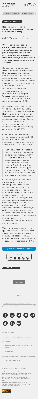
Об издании (9, 332)
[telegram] (32, 315)
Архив (7, 341)
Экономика (8, 6)
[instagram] (12, 315)
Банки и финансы (11, 13)
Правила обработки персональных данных (18, 346)
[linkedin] (12, 323)
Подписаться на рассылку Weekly (17, 303)
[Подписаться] (34, 305)
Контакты (9, 352)
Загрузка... (19, 282)
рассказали (29, 58)
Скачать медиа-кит (12, 361)
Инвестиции (28, 13)
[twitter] (19, 315)
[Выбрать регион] (25, 4)
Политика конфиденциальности (18, 337)
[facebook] (5, 315)
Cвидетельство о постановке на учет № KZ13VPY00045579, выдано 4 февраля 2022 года (16, 379)
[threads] (19, 323)
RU (30, 5)
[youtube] (25, 315)
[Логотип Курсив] (8, 4)
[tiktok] (5, 323)
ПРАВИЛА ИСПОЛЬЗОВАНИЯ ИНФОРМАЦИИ (20, 356)
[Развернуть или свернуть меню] (34, 4)
